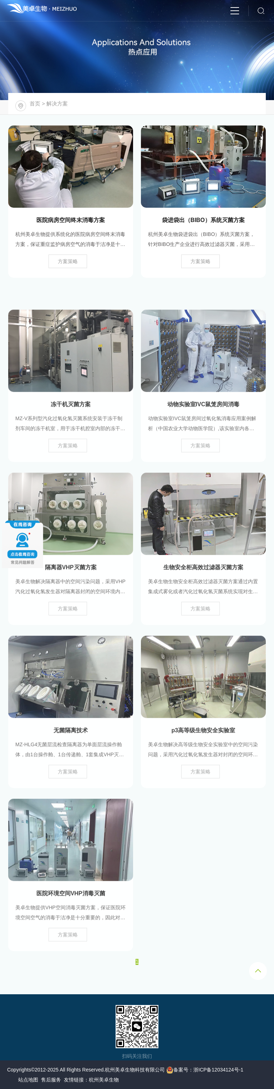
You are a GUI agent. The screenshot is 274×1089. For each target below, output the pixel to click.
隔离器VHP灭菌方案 (71, 591)
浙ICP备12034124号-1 (218, 1070)
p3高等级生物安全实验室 (203, 754)
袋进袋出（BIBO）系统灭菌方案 (203, 220)
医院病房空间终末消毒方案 (70, 220)
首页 (35, 103)
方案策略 (68, 261)
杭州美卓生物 (104, 1080)
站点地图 (28, 1080)
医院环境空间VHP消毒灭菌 (70, 917)
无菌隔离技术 (71, 754)
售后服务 (51, 1080)
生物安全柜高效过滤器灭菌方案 (203, 591)
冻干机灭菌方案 (71, 428)
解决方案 (57, 103)
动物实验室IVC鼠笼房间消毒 (203, 428)
